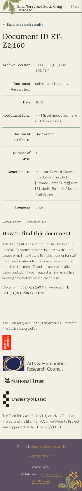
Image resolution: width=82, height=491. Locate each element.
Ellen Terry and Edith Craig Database (39, 8)
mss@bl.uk (30, 255)
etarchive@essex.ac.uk (48, 446)
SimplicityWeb (52, 474)
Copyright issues (41, 456)
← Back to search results (22, 24)
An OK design (41, 481)
